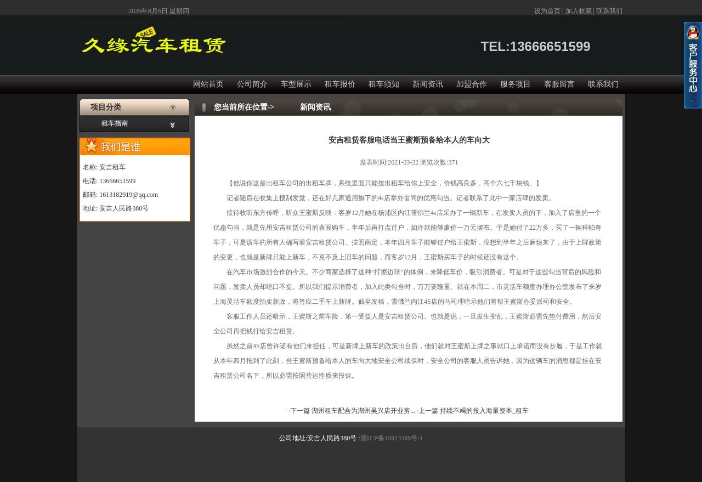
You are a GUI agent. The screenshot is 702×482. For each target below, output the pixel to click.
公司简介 (252, 84)
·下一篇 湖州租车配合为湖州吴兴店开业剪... (352, 411)
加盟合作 (471, 84)
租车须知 (384, 84)
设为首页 (547, 11)
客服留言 (559, 84)
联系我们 (609, 11)
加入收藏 (578, 11)
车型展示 (296, 84)
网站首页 (208, 84)
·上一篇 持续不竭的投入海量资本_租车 (473, 411)
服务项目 (515, 84)
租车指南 (114, 123)
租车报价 (340, 84)
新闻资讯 (427, 84)
